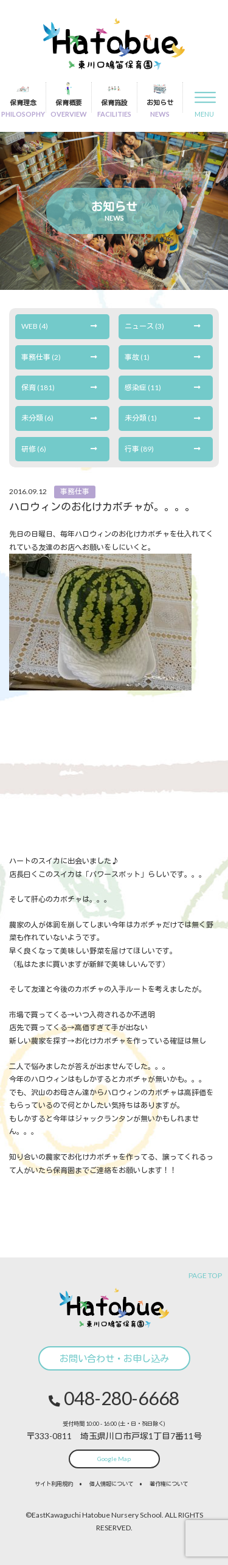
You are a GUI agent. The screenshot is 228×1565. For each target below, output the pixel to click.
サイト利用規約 (54, 1484)
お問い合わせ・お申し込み (114, 1358)
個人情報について (111, 1484)
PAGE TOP (205, 1275)
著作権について (169, 1484)
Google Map (114, 1458)
